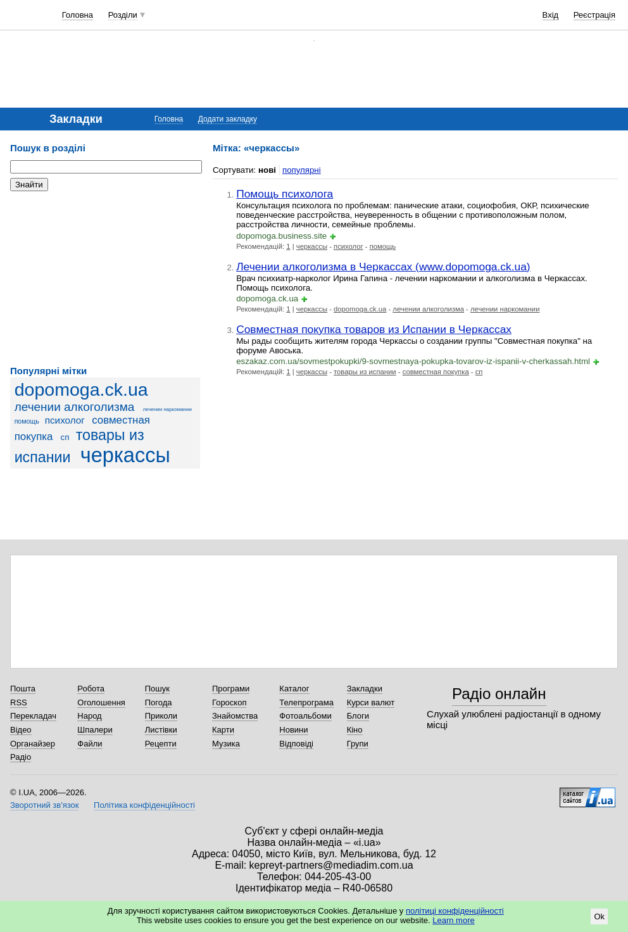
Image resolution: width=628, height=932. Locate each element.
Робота (90, 688)
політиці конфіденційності (455, 911)
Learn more (453, 920)
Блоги (358, 716)
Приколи (161, 716)
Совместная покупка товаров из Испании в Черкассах (374, 329)
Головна (77, 15)
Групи (357, 743)
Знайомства (235, 716)
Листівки (161, 729)
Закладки (364, 688)
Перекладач (33, 716)
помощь (27, 421)
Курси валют (371, 702)
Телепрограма (306, 702)
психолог (65, 420)
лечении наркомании (167, 409)
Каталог (294, 688)
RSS (18, 702)
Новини (293, 729)
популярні (301, 170)
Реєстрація (594, 15)
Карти (223, 729)
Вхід (551, 15)
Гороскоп (229, 702)
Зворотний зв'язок (44, 805)
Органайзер (32, 743)
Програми (230, 688)
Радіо (20, 757)
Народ (89, 716)
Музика (226, 743)
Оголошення (101, 702)
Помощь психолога (284, 193)
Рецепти (161, 743)
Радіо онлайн (499, 693)
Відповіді (296, 743)
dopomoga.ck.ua (81, 389)
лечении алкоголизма (75, 406)
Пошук (157, 688)
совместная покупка (436, 371)
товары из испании (365, 371)
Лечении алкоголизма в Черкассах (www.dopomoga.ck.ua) (383, 266)
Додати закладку (227, 119)
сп (65, 437)
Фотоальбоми (305, 716)
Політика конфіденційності (144, 805)
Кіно (355, 729)
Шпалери (95, 729)
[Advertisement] (105, 278)
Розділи (122, 15)
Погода (158, 702)
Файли (89, 743)
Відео (21, 729)
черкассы (125, 455)
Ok (599, 916)
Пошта (22, 688)
